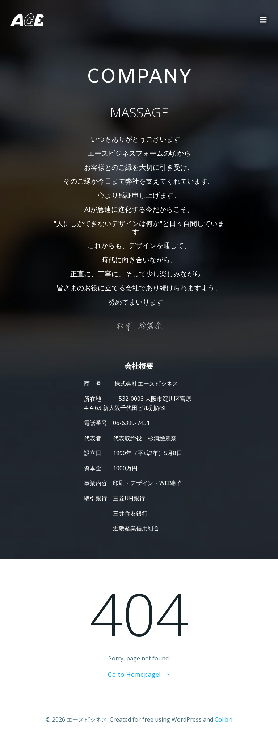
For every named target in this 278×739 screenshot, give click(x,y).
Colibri (223, 719)
